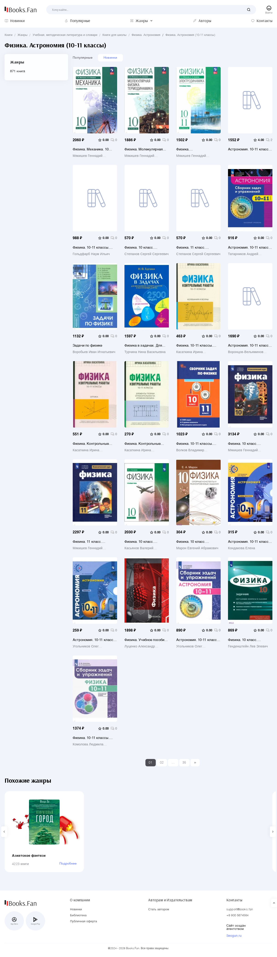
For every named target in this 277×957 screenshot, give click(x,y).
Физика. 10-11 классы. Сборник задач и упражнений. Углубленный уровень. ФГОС (94, 738)
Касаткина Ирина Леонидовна (189, 352)
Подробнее (68, 863)
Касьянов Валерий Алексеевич (138, 548)
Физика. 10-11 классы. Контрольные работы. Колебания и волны (194, 345)
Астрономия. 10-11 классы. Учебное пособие (250, 149)
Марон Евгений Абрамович (197, 548)
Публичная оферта (83, 921)
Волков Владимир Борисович (190, 450)
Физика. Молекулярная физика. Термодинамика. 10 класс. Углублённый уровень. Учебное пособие (145, 149)
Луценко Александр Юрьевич (139, 646)
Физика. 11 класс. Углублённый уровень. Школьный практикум (194, 247)
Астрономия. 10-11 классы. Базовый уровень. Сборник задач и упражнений (250, 247)
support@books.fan (239, 909)
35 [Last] (184, 762)
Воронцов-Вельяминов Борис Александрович (245, 352)
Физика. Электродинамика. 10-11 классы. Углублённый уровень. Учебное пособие (197, 149)
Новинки (110, 57)
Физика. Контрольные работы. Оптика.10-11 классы (91, 443)
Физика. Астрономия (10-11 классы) (190, 35)
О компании (80, 900)
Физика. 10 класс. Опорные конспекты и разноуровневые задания (196, 541)
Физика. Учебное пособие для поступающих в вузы (145, 640)
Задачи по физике (87, 345)
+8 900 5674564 (237, 915)
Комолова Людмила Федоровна (88, 744)
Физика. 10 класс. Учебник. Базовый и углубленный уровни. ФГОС (245, 443)
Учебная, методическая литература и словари (65, 35)
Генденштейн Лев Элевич (248, 646)
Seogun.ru (234, 935)
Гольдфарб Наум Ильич (91, 254)
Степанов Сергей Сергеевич (146, 254)
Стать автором (158, 909)
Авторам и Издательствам (170, 900)
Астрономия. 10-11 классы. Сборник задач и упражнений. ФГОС (198, 640)
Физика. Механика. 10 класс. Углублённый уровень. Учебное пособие (94, 149)
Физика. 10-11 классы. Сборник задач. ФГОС (194, 443)
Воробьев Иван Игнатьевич (94, 352)
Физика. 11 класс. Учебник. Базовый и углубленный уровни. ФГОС (90, 541)
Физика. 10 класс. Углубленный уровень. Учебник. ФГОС (142, 541)
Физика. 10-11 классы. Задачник (91, 247)
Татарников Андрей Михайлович (243, 254)
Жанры (22, 35)
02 (162, 762)
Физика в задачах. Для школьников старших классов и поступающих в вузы (145, 345)
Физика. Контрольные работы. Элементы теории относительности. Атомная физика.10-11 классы (146, 443)
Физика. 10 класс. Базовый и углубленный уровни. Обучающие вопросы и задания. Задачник (247, 640)
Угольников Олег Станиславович (86, 646)
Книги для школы (114, 35)
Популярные (82, 57)
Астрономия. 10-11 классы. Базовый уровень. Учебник (250, 345)
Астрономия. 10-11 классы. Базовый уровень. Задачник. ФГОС (95, 640)
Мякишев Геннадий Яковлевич (88, 156)
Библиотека (78, 915)
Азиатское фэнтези (29, 855)
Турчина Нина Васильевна (145, 352)
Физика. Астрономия (146, 35)
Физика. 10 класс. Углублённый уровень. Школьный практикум (142, 247)
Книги (8, 35)
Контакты (234, 900)
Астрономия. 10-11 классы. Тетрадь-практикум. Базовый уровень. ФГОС (250, 541)
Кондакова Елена (241, 548)
